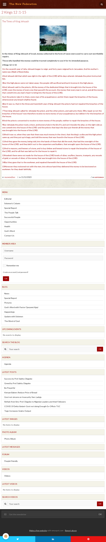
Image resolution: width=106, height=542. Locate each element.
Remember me (11, 265)
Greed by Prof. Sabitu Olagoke (17, 383)
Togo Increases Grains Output (17, 411)
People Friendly (11, 461)
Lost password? (22, 272)
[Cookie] (6, 536)
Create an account (9, 272)
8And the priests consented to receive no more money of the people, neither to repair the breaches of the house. (51, 120)
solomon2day (10, 177)
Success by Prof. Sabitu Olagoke (18, 379)
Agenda (7, 364)
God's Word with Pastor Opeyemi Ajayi (21, 307)
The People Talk (11, 212)
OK (6, 278)
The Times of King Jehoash (15, 21)
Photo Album (10, 439)
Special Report (10, 208)
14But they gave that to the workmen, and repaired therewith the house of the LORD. (39, 162)
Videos (7, 476)
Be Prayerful (9, 388)
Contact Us (9, 235)
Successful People (12, 217)
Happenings (99, 177)
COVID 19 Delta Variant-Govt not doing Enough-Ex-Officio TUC (32, 406)
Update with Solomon (13, 316)
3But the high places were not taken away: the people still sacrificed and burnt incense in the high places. (47, 83)
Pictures (8, 302)
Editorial (7, 199)
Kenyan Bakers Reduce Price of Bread (20, 392)
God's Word (9, 231)
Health (7, 226)
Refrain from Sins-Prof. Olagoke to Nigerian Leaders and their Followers (35, 402)
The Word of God (12, 321)
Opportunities (10, 222)
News (6, 293)
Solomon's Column (12, 203)
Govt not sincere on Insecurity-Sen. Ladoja (22, 397)
